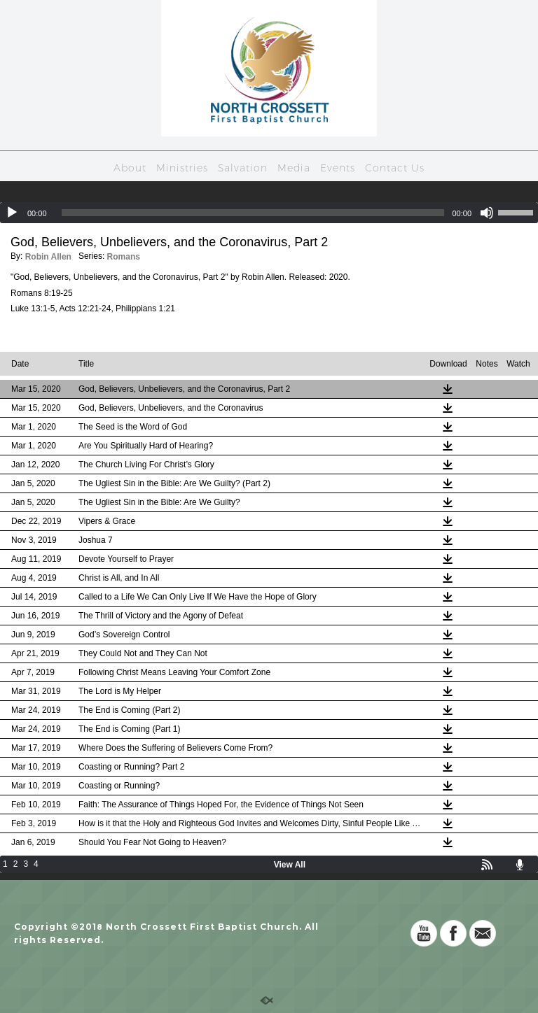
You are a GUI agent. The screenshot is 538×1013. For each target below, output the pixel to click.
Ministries (182, 168)
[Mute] (487, 213)
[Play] (12, 213)
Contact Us (395, 168)
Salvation (243, 168)
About (129, 168)
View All (289, 865)
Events (337, 168)
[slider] (253, 212)
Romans (123, 257)
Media (293, 168)
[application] (269, 212)
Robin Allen (48, 257)
